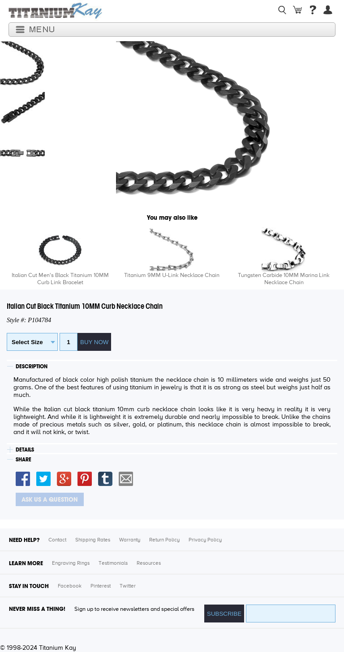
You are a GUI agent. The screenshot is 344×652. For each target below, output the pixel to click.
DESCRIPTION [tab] (31, 366)
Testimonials (113, 563)
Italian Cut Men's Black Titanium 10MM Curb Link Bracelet (60, 279)
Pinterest (100, 586)
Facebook (70, 586)
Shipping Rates (92, 540)
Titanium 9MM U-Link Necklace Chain (171, 275)
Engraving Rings (71, 563)
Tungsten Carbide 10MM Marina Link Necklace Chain (284, 279)
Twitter (128, 586)
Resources (149, 563)
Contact (57, 540)
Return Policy (164, 540)
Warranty (129, 540)
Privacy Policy (205, 540)
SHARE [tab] (23, 459)
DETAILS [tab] (25, 450)
